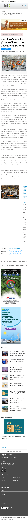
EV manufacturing (13, 253)
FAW (20, 251)
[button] (7, 451)
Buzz (9, 49)
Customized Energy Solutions (8, 1)
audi (11, 251)
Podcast (3, 477)
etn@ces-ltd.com (7, 468)
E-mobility (12, 256)
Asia (20, 253)
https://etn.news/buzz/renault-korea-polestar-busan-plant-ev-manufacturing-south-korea (24, 244)
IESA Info (3, 480)
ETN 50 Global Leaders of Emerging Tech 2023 (17, 392)
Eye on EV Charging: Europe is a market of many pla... (14, 266)
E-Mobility (4, 49)
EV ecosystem (19, 256)
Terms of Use (10, 519)
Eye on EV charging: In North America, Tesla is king (17, 377)
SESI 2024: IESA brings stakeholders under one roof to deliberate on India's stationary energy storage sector (17, 353)
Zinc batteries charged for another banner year (14, 261)
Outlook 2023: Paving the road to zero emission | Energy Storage (18, 408)
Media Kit (15, 480)
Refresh (3, 510)
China (16, 251)
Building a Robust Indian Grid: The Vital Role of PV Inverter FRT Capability (17, 400)
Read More (4, 447)
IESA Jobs (3, 483)
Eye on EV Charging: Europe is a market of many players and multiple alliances (16, 369)
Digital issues (16, 477)
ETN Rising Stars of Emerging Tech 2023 (16, 384)
